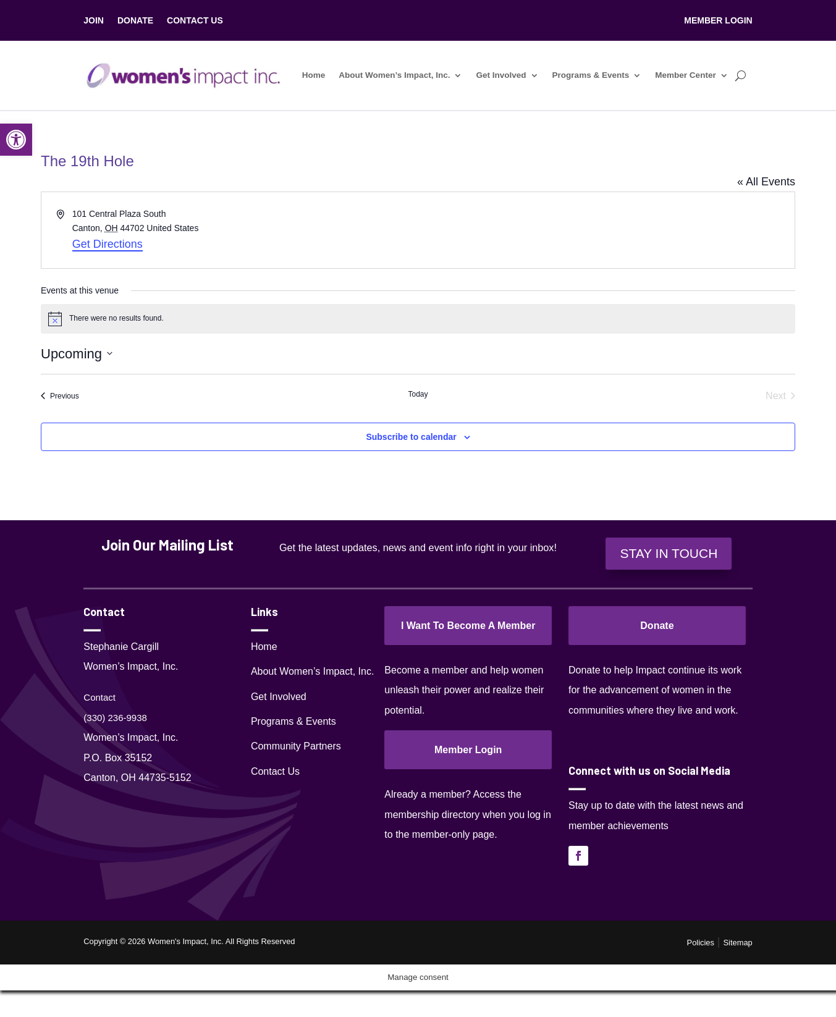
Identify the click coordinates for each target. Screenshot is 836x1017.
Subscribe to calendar (411, 437)
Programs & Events (591, 75)
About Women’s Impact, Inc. (394, 75)
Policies (700, 942)
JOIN (93, 20)
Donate (656, 625)
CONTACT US (195, 20)
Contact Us (275, 771)
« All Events (766, 181)
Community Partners (296, 746)
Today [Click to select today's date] (418, 394)
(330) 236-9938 (115, 717)
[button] (16, 140)
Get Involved (501, 75)
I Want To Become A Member (468, 625)
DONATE (135, 20)
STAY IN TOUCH (668, 553)
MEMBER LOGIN (718, 20)
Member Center (685, 75)
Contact (99, 697)
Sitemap (738, 942)
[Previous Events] (60, 396)
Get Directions (107, 244)
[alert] (418, 319)
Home (314, 75)
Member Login (468, 750)
